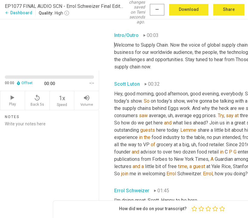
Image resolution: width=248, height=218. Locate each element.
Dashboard (18, 12)
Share (229, 9)
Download (189, 9)
